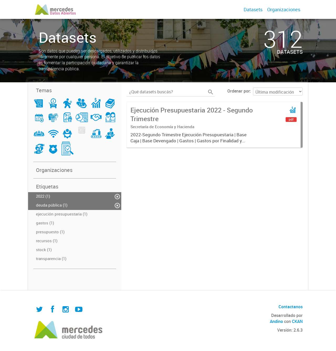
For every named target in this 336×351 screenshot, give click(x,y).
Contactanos (291, 307)
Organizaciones (283, 9)
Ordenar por (238, 91)
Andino (276, 321)
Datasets (253, 9)
